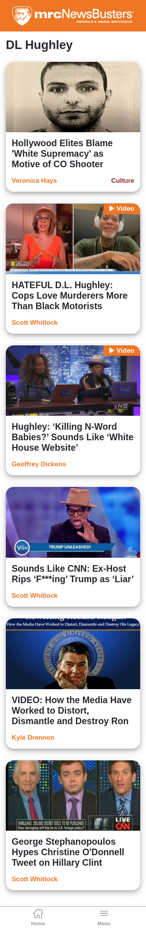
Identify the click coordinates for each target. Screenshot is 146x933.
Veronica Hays (34, 180)
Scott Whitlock (35, 322)
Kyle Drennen (33, 737)
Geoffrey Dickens (39, 464)
